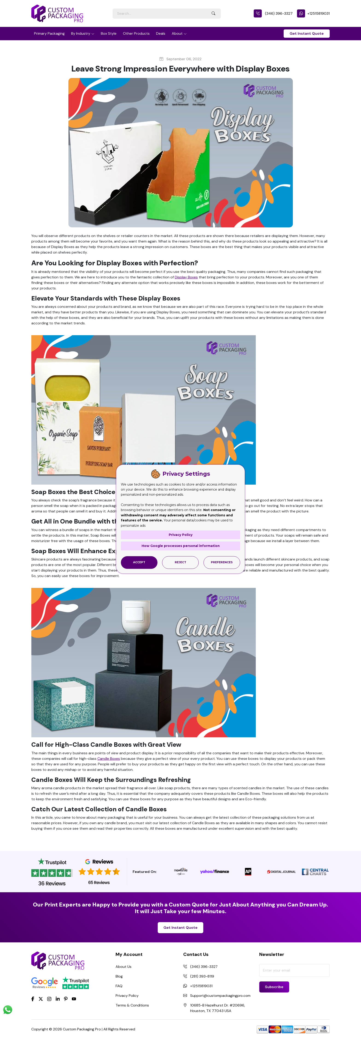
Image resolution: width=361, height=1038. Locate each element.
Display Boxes (186, 277)
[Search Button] (213, 13)
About (177, 33)
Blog (119, 976)
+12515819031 (313, 13)
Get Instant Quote (307, 33)
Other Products (136, 33)
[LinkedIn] (58, 998)
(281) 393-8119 (202, 976)
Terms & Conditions (132, 1005)
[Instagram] (49, 999)
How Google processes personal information (180, 546)
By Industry (80, 33)
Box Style (108, 33)
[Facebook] (32, 998)
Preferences (222, 562)
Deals (160, 33)
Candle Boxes (108, 758)
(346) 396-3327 (273, 13)
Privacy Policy (127, 995)
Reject (180, 562)
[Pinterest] (65, 998)
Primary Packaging (49, 33)
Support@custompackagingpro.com (221, 995)
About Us (123, 966)
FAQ (119, 986)
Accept (139, 562)
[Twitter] (41, 999)
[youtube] (74, 999)
